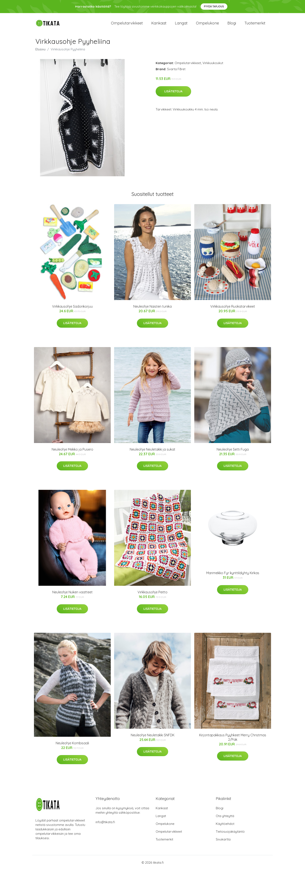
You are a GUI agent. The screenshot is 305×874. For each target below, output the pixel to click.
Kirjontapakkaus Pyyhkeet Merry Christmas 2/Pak (232, 741)
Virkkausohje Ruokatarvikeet (232, 310)
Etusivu (40, 53)
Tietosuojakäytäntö (230, 836)
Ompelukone (207, 25)
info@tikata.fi (105, 826)
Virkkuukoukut (212, 67)
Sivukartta (223, 844)
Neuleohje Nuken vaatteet (72, 596)
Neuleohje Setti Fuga (233, 453)
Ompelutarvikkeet (127, 25)
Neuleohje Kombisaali (72, 747)
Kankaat (158, 25)
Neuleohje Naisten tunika (152, 310)
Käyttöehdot (225, 828)
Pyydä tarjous (214, 6)
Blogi (231, 25)
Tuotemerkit (254, 25)
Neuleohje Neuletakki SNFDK (152, 739)
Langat (181, 25)
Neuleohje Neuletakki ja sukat (152, 453)
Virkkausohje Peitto (152, 596)
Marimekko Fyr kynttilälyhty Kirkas (232, 577)
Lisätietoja (173, 95)
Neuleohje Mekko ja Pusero (72, 453)
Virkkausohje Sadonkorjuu (72, 310)
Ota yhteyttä (225, 820)
